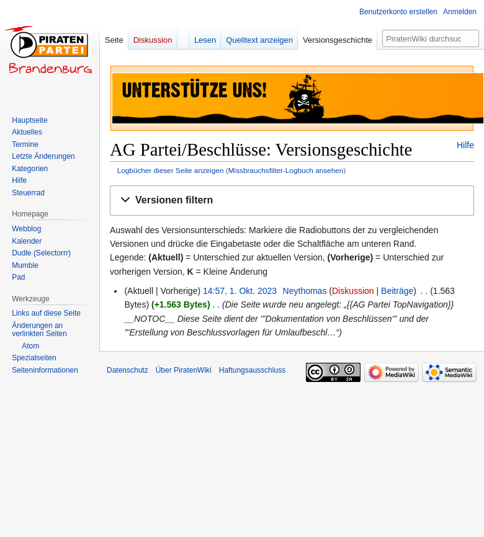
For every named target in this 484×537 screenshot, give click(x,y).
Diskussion (353, 291)
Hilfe (465, 145)
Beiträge (397, 291)
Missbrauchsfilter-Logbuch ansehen (286, 170)
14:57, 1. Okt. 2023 (240, 291)
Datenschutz (127, 370)
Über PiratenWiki (184, 370)
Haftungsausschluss (252, 370)
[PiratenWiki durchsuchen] (430, 38)
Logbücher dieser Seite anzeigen (170, 170)
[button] (292, 201)
